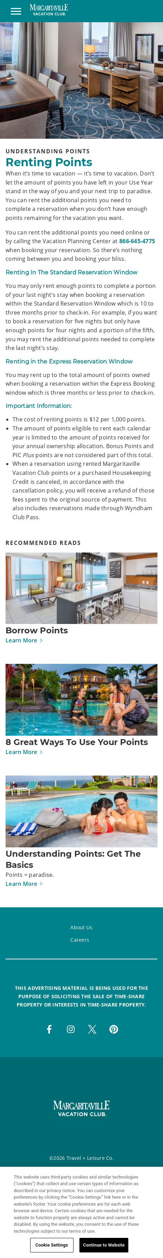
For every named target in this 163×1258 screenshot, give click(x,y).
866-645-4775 (137, 241)
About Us (81, 927)
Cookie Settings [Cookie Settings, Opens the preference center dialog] (51, 1246)
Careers (79, 939)
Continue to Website (104, 1246)
